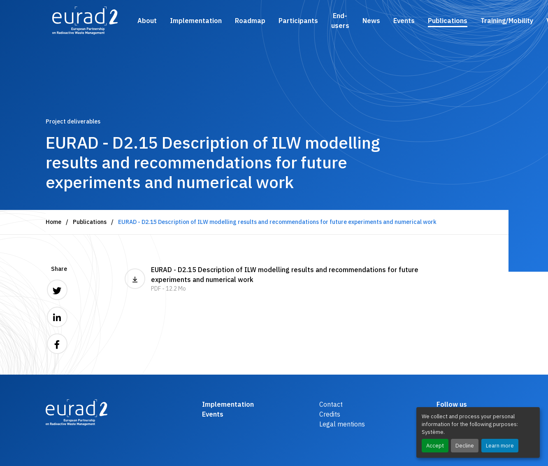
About (147, 20)
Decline (464, 445)
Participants (298, 20)
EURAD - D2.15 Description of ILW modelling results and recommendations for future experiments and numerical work (274, 279)
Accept (435, 445)
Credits (329, 414)
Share (59, 269)
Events (404, 20)
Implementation (196, 20)
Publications (447, 20)
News (371, 20)
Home (53, 222)
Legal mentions (342, 424)
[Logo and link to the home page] (85, 21)
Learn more (500, 445)
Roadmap (250, 20)
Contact (331, 404)
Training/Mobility (507, 20)
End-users (340, 21)
